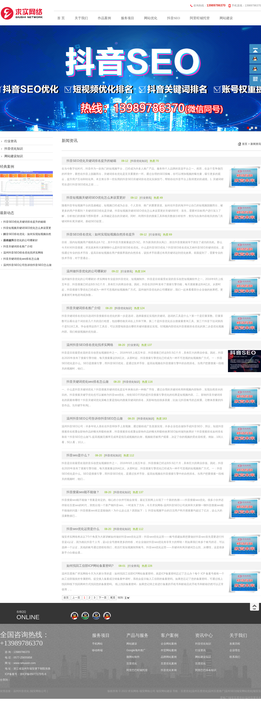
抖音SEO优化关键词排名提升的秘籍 (24, 221)
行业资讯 (10, 141)
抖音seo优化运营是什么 (83, 529)
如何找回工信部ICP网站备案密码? (90, 565)
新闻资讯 (255, 143)
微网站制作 (133, 656)
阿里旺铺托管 (200, 18)
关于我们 (81, 18)
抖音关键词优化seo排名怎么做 (21, 258)
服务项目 (127, 18)
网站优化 (150, 18)
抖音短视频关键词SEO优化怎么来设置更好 (96, 197)
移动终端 (97, 650)
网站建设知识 (13, 156)
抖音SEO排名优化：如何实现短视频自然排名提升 (101, 234)
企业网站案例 (169, 643)
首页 (244, 143)
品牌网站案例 (169, 656)
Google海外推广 (136, 650)
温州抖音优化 (21, 691)
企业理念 (235, 650)
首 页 (61, 18)
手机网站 (97, 643)
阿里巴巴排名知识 (205, 670)
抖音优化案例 (169, 670)
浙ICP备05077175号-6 (33, 674)
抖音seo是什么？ (78, 455)
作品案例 (104, 18)
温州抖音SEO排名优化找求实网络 (23, 252)
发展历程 (235, 643)
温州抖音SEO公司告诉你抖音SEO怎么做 (27, 265)
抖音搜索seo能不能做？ (83, 492)
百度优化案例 (169, 663)
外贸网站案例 (169, 650)
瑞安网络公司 (38, 691)
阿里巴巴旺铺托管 (137, 670)
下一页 (103, 597)
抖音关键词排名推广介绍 (17, 246)
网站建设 (226, 18)
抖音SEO (173, 18)
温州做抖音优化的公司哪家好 (20, 240)
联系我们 (235, 656)
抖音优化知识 (13, 148)
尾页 (112, 597)
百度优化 (131, 663)
